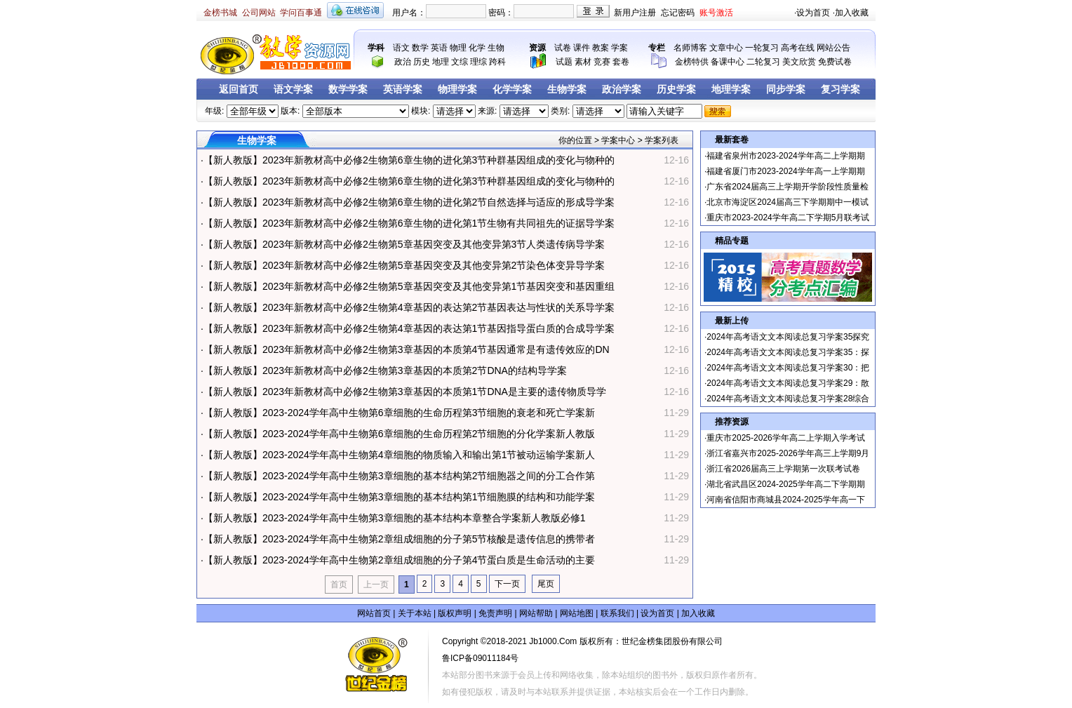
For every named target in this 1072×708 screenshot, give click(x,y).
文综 (459, 62)
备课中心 (727, 62)
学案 (619, 48)
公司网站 (259, 13)
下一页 (507, 584)
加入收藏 (852, 13)
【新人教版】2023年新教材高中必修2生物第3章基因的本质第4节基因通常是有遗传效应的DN (406, 349)
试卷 (562, 48)
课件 (581, 48)
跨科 (497, 62)
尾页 (545, 584)
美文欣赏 (799, 62)
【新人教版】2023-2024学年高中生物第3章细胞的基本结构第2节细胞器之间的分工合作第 (399, 475)
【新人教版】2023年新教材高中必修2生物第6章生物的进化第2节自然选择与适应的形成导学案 (409, 202)
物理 (458, 48)
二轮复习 (763, 62)
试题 (564, 62)
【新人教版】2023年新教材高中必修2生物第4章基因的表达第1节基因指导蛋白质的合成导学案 (409, 328)
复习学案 (840, 89)
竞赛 (602, 62)
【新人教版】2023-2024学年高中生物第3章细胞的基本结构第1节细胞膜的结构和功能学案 (399, 496)
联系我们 (617, 613)
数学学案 (348, 89)
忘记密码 (678, 13)
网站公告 (833, 48)
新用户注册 (635, 13)
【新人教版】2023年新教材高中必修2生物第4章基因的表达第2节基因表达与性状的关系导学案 (409, 307)
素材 (583, 62)
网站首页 (374, 613)
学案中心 (618, 140)
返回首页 (238, 89)
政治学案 (621, 89)
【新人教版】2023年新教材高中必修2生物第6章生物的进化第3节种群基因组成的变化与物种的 (409, 160)
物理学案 (457, 89)
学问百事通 (301, 13)
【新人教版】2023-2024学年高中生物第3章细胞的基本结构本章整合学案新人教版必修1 (394, 517)
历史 (421, 62)
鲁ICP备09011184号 (480, 658)
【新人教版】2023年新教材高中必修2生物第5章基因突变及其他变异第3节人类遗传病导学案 (404, 244)
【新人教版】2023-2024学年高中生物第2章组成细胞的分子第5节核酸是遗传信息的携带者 (399, 539)
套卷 (620, 62)
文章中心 (726, 48)
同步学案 (785, 89)
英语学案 (402, 89)
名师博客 (690, 48)
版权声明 (454, 613)
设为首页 (813, 13)
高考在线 (798, 48)
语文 (401, 48)
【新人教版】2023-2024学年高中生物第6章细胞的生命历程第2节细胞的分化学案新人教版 (399, 433)
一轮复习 (762, 48)
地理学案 (731, 89)
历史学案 (676, 89)
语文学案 (293, 89)
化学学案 (512, 89)
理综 (478, 62)
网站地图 (577, 613)
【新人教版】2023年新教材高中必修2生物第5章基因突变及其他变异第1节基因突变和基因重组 (409, 286)
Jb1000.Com (553, 641)
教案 (600, 48)
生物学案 (567, 89)
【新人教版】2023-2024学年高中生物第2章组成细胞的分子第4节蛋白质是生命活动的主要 (399, 560)
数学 (420, 48)
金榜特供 (692, 62)
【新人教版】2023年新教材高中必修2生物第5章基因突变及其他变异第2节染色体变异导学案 (404, 265)
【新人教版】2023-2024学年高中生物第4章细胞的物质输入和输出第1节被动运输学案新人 (399, 454)
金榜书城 (220, 13)
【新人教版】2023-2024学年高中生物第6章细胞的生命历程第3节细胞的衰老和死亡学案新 (399, 412)
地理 (440, 62)
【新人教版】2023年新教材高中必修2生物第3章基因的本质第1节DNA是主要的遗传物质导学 (404, 391)
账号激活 (716, 13)
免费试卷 (835, 62)
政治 (402, 62)
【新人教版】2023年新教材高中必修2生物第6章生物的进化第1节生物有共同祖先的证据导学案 (409, 223)
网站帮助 (536, 613)
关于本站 (414, 613)
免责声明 (495, 613)
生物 (496, 48)
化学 (477, 48)
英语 (439, 48)
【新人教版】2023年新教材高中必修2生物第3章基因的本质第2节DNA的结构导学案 (385, 370)
